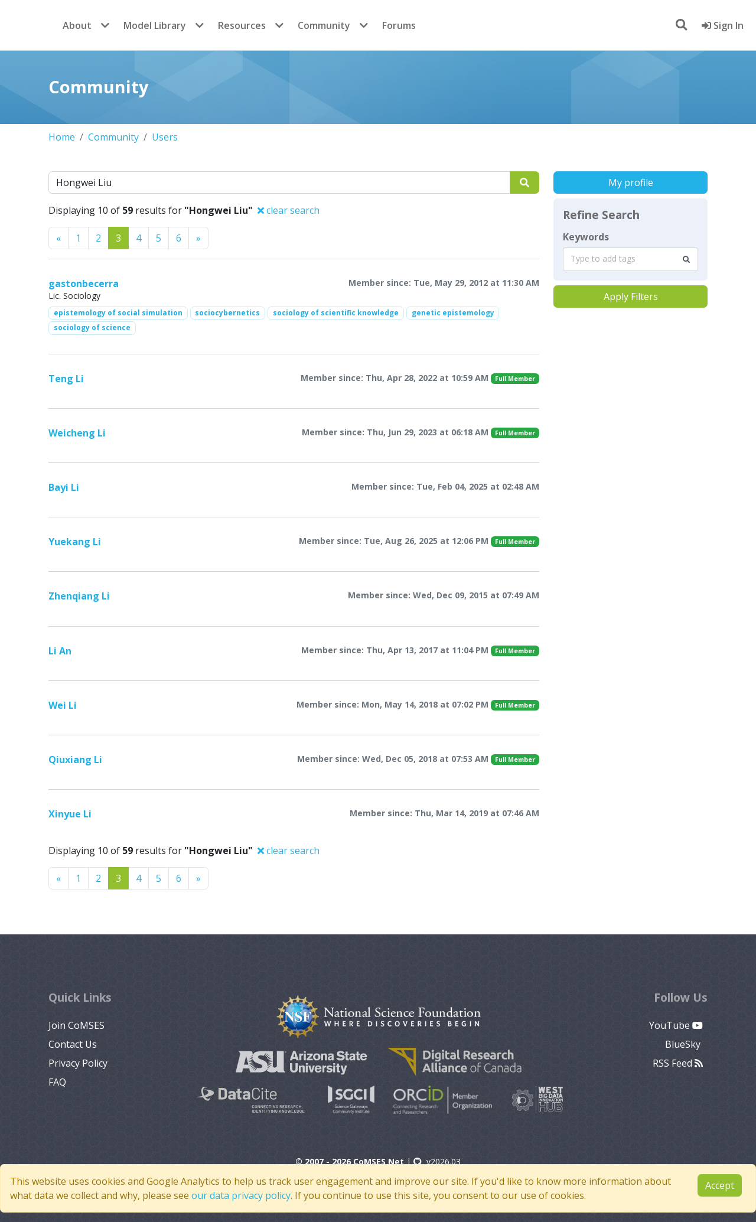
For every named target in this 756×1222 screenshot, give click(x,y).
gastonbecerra (83, 283)
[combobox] (630, 259)
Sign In (723, 25)
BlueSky (684, 1044)
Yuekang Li (74, 541)
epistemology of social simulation (118, 313)
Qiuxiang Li (75, 759)
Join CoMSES (76, 1025)
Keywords (586, 237)
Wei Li (62, 705)
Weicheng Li (77, 432)
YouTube (676, 1025)
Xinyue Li (70, 813)
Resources (242, 25)
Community (324, 25)
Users (165, 137)
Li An (59, 650)
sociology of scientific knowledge (336, 313)
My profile (630, 182)
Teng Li (66, 378)
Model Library (154, 25)
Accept (719, 1185)
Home (61, 137)
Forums (399, 25)
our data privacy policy (241, 1195)
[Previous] (58, 238)
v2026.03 (437, 1161)
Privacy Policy (77, 1063)
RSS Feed (678, 1063)
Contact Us (72, 1044)
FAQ (57, 1082)
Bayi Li (63, 487)
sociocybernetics (227, 313)
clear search (289, 210)
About (77, 25)
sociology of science (92, 327)
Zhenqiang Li (79, 595)
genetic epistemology (453, 313)
